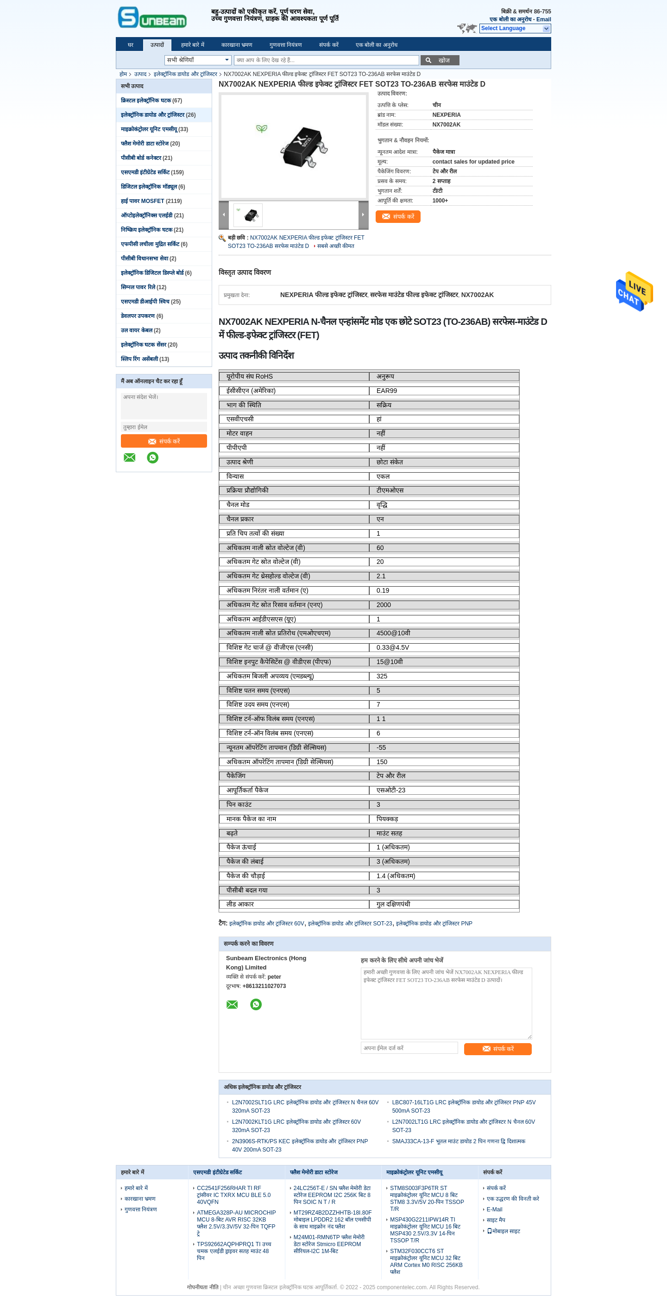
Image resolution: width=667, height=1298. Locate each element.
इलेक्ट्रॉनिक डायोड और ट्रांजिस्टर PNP (434, 923)
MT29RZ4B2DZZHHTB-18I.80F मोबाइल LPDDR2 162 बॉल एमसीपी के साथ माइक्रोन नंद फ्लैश (333, 1219)
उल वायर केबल (136, 330)
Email (543, 19)
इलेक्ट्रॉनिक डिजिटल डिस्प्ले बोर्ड (152, 273)
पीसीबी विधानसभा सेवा (144, 258)
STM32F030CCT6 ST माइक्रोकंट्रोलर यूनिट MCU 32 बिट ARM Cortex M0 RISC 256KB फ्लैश (426, 1261)
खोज (444, 60)
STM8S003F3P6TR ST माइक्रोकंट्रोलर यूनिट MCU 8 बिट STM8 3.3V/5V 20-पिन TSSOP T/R (427, 1198)
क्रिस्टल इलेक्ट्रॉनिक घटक (146, 100)
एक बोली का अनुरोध (510, 19)
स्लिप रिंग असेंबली (139, 359)
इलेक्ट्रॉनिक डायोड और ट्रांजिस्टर (185, 74)
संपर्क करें (328, 45)
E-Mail (495, 1209)
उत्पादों (157, 45)
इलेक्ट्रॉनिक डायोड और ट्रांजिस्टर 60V (266, 923)
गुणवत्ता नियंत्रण (286, 45)
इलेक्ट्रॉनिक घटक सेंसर (143, 345)
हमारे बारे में (192, 45)
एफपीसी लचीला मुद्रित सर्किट (150, 244)
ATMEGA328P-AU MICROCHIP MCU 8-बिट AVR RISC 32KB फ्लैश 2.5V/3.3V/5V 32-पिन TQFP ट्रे (236, 1223)
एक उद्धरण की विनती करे (513, 1199)
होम (123, 74)
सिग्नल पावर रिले (138, 287)
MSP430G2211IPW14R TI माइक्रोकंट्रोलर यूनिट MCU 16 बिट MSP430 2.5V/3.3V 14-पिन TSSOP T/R (425, 1230)
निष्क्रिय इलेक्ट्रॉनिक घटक (146, 230)
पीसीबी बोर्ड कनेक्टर (141, 158)
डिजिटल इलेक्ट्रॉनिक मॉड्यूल (149, 187)
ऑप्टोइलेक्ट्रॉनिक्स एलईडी (146, 215)
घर (130, 45)
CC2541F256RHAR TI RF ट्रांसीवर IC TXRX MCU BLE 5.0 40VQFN (234, 1195)
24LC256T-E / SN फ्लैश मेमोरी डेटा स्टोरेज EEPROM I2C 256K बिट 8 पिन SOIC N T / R (332, 1195)
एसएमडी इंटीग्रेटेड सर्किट (145, 172)
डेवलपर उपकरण (138, 316)
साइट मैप (496, 1220)
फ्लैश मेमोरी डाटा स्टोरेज (145, 143)
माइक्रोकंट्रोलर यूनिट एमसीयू (149, 129)
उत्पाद (140, 74)
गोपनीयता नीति (202, 1287)
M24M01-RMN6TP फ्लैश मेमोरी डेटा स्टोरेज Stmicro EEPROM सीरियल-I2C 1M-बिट (329, 1244)
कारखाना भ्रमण (236, 45)
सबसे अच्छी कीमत (336, 246)
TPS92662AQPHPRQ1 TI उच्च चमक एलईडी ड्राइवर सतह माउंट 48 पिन (234, 1251)
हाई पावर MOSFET (142, 201)
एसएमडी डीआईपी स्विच (145, 301)
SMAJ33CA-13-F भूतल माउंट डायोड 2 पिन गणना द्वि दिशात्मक (458, 1141)
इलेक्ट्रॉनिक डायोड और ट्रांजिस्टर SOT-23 (350, 923)
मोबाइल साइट (503, 1231)
